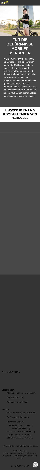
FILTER (5, 125)
